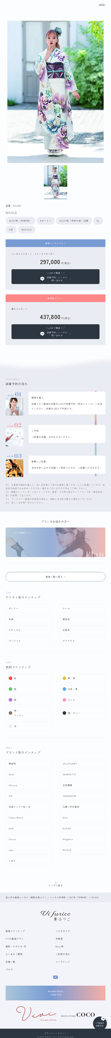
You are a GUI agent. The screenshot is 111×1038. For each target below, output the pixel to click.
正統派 (66, 629)
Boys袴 (60, 946)
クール (66, 608)
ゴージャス (15, 640)
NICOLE (67, 849)
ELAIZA (67, 828)
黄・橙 (71, 678)
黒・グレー (74, 712)
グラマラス (69, 640)
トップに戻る (55, 884)
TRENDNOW (70, 795)
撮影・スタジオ (16, 946)
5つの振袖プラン (15, 938)
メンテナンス (63, 961)
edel (11, 828)
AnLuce (13, 785)
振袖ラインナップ (15, 931)
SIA (11, 795)
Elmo (65, 817)
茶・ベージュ (19, 713)
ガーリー (13, 608)
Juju (11, 849)
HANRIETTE (69, 774)
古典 (11, 619)
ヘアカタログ (63, 931)
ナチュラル (15, 629)
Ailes (11, 774)
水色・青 (73, 689)
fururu (12, 839)
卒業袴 (59, 938)
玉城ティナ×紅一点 (20, 806)
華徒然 (12, 763)
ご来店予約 (55, 993)
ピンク (71, 699)
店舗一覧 (10, 961)
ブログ (9, 969)
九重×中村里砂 (71, 806)
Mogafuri (68, 839)
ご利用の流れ (63, 954)
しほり (12, 860)
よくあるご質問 (14, 954)
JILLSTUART (70, 763)
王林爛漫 (67, 785)
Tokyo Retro (16, 817)
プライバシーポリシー (55, 1033)
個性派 (66, 619)
